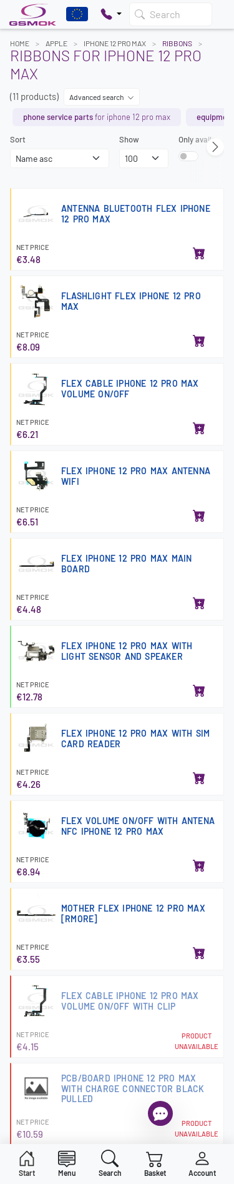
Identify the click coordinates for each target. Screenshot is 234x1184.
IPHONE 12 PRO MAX (115, 43)
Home (19, 43)
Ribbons (177, 43)
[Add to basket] (199, 254)
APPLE (56, 43)
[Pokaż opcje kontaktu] (111, 14)
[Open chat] (160, 1113)
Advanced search (101, 96)
